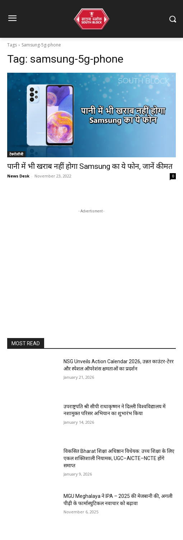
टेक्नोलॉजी (16, 154)
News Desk (18, 176)
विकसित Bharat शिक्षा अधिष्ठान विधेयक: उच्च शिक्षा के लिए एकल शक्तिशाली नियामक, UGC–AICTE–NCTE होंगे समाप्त (119, 458)
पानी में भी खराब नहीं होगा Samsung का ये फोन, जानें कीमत (90, 166)
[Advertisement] (91, 260)
